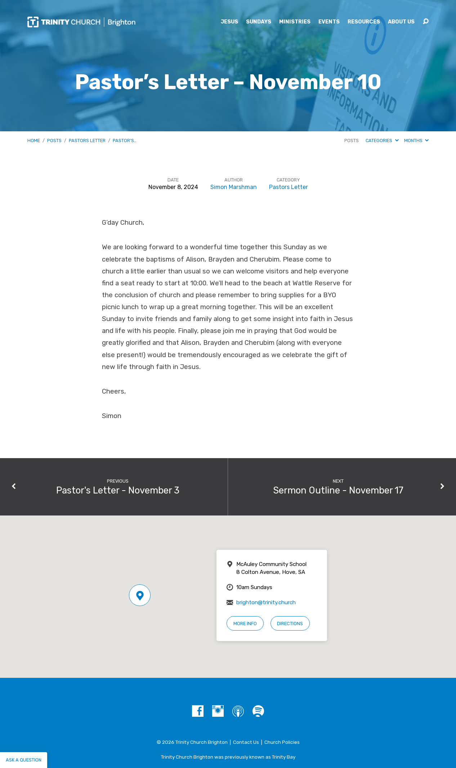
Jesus (229, 22)
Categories (382, 140)
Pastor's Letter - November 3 (117, 490)
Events (329, 22)
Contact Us (246, 742)
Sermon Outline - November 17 (338, 490)
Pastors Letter (87, 140)
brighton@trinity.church (266, 602)
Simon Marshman (233, 187)
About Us (401, 22)
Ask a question (23, 760)
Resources (364, 22)
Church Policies (282, 742)
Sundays (258, 22)
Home (33, 140)
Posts (54, 140)
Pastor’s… (125, 140)
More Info (245, 623)
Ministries (294, 22)
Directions (290, 623)
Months (416, 140)
